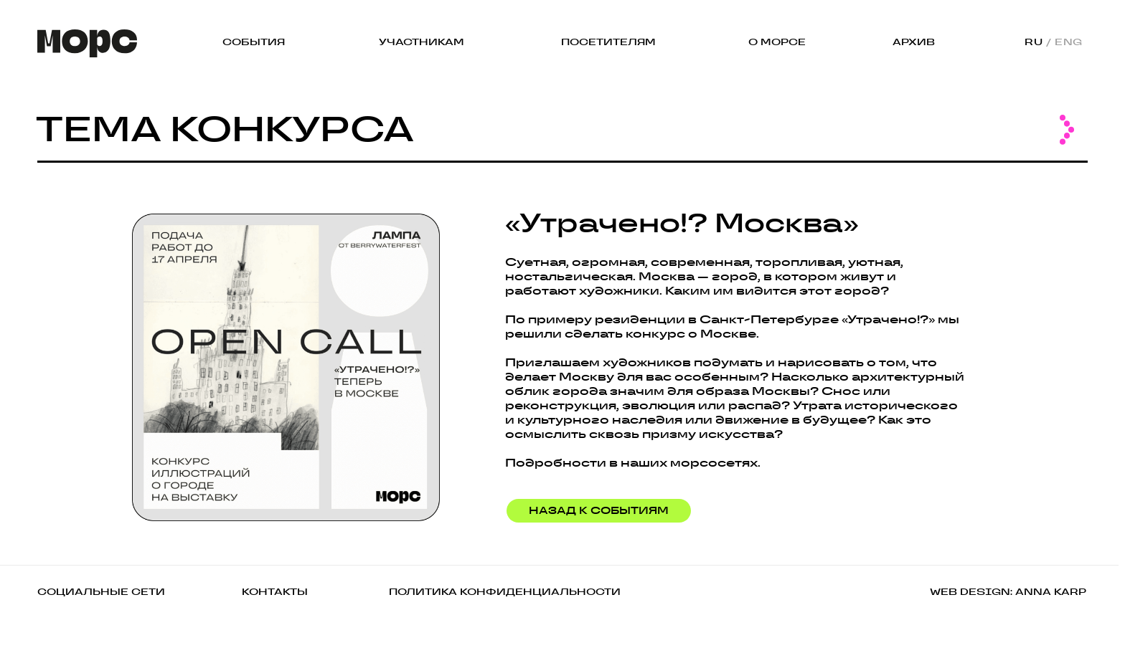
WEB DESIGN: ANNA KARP (1008, 592)
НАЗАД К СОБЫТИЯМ (599, 510)
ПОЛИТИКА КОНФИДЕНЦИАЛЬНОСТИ (505, 592)
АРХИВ (914, 42)
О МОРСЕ (777, 42)
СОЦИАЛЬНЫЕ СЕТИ (101, 592)
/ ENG (1064, 42)
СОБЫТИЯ (253, 42)
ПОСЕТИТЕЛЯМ (608, 42)
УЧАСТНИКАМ (421, 42)
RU (1033, 42)
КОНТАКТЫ (275, 592)
